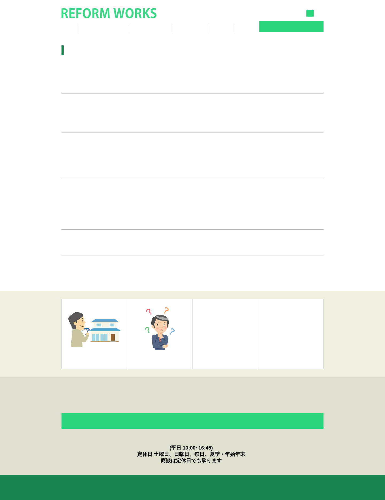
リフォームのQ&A (102, 483)
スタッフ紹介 (191, 29)
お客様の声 (140, 483)
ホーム (67, 29)
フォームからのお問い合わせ (192, 421)
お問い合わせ (291, 27)
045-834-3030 (242, 13)
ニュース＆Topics (178, 483)
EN (321, 13)
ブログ (247, 29)
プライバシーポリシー (224, 483)
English (262, 483)
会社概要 (222, 29)
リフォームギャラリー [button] (104, 29)
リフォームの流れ (152, 29)
